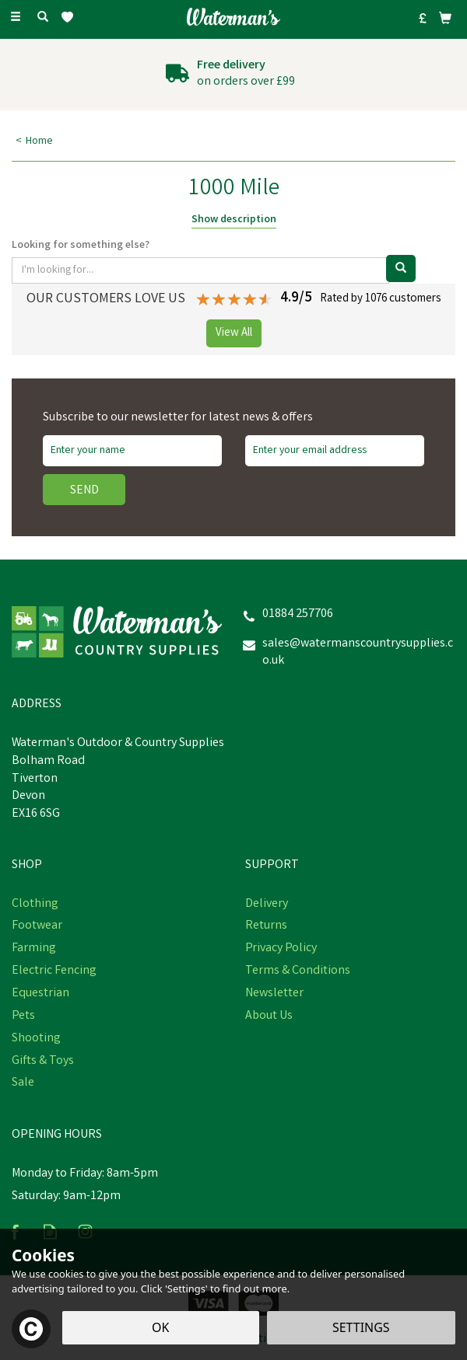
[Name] (132, 450)
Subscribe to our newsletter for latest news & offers (178, 418)
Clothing (35, 904)
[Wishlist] (70, 17)
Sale (23, 1083)
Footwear (37, 926)
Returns (266, 926)
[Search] (42, 18)
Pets (23, 1016)
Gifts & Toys (43, 1061)
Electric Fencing (54, 971)
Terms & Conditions (297, 971)
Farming (34, 948)
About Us (269, 1016)
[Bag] (445, 17)
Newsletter (274, 994)
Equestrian (40, 994)
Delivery (266, 904)
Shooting (36, 1039)
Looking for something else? (80, 245)
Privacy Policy (281, 948)
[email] (334, 450)
